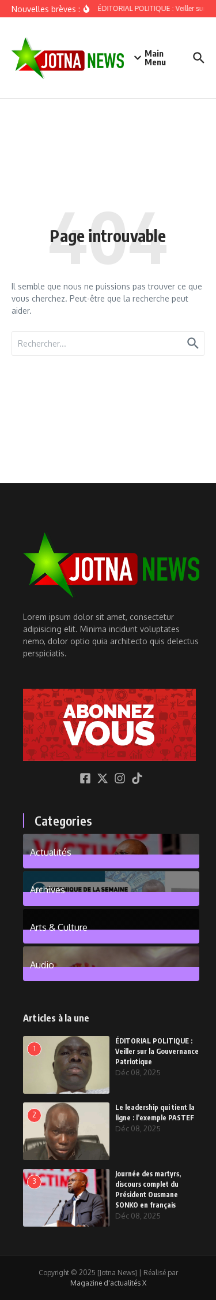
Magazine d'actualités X (108, 1283)
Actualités (50, 851)
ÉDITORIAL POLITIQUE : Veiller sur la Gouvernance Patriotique (157, 1051)
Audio (42, 964)
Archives (47, 889)
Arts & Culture (59, 927)
